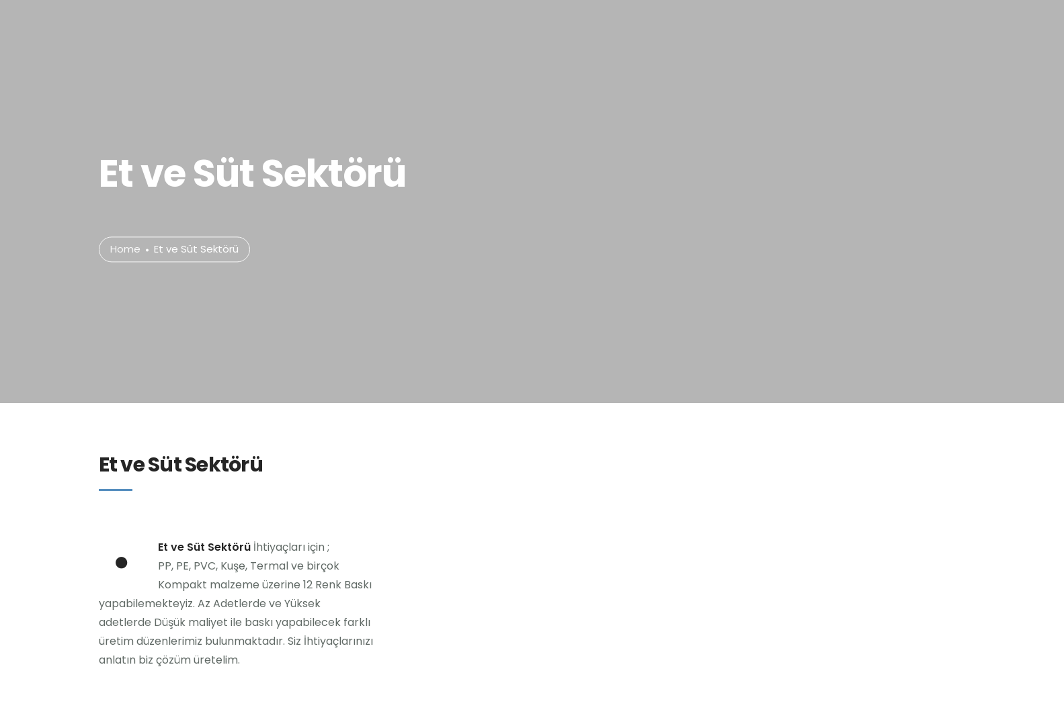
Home (125, 249)
